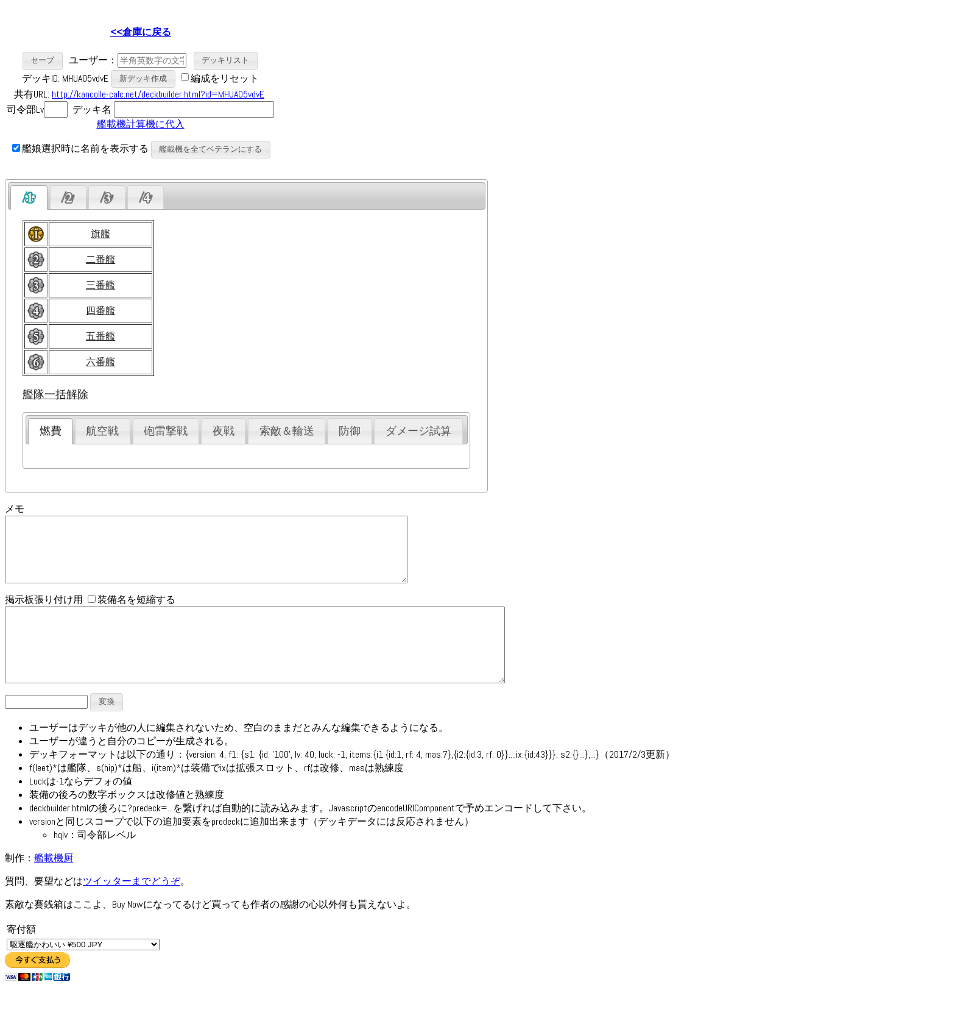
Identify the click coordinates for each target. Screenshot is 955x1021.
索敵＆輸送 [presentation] (286, 431)
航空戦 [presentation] (102, 431)
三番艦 (100, 285)
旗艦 (100, 233)
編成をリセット (225, 77)
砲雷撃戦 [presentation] (166, 431)
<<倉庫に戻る (140, 32)
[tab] (29, 197)
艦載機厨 (53, 885)
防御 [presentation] (350, 431)
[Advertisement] (379, 92)
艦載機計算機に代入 (141, 124)
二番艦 (100, 259)
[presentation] (29, 197)
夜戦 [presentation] (223, 431)
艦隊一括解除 (55, 394)
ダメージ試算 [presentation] (418, 431)
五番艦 (100, 336)
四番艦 (100, 310)
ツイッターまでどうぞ (131, 908)
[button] (43, 60)
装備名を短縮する (131, 612)
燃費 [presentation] (51, 431)
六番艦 (100, 361)
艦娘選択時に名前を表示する (80, 148)
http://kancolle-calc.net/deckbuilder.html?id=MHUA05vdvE (158, 94)
